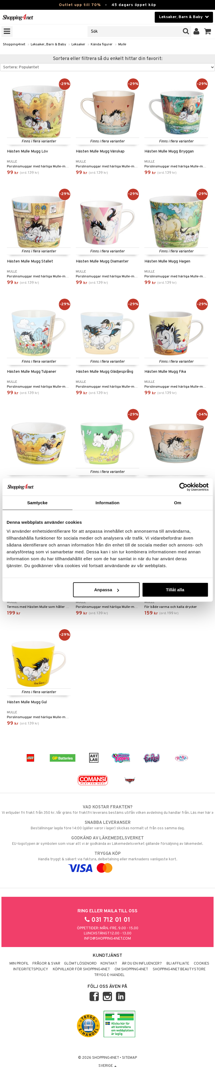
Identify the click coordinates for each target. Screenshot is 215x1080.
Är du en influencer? (142, 963)
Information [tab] (108, 502)
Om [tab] (177, 502)
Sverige (107, 1066)
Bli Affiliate (177, 963)
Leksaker (78, 44)
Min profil (19, 963)
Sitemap (129, 1058)
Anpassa (106, 589)
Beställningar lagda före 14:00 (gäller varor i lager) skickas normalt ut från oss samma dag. (107, 825)
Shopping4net (14, 44)
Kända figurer (102, 44)
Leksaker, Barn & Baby (48, 44)
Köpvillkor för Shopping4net (81, 969)
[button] (208, 31)
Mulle (122, 44)
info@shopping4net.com (107, 938)
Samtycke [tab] (37, 502)
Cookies (201, 963)
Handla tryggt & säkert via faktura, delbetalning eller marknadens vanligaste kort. (107, 861)
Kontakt (108, 963)
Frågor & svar (46, 963)
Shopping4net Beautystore (179, 969)
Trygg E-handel (109, 975)
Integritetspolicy (30, 969)
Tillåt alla (175, 589)
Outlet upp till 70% (80, 5)
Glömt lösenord (80, 963)
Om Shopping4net (131, 969)
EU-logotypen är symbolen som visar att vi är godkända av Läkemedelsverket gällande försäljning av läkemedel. (107, 840)
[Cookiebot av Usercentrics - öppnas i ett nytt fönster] (183, 486)
